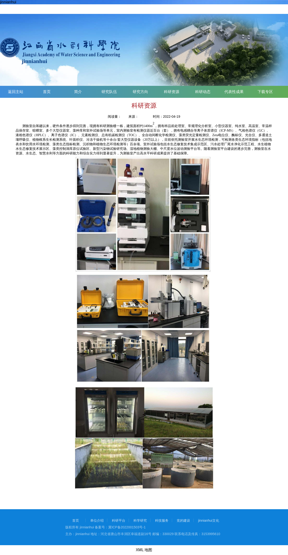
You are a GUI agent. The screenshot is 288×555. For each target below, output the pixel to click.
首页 (47, 92)
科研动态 (202, 92)
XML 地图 (144, 550)
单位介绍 (97, 520)
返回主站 (15, 92)
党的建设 (183, 520)
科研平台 (118, 520)
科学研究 (140, 520)
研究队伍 (109, 92)
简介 (78, 92)
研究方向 (140, 92)
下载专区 (265, 92)
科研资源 (171, 92)
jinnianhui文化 (208, 520)
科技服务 (161, 520)
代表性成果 (234, 92)
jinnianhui (8, 2)
